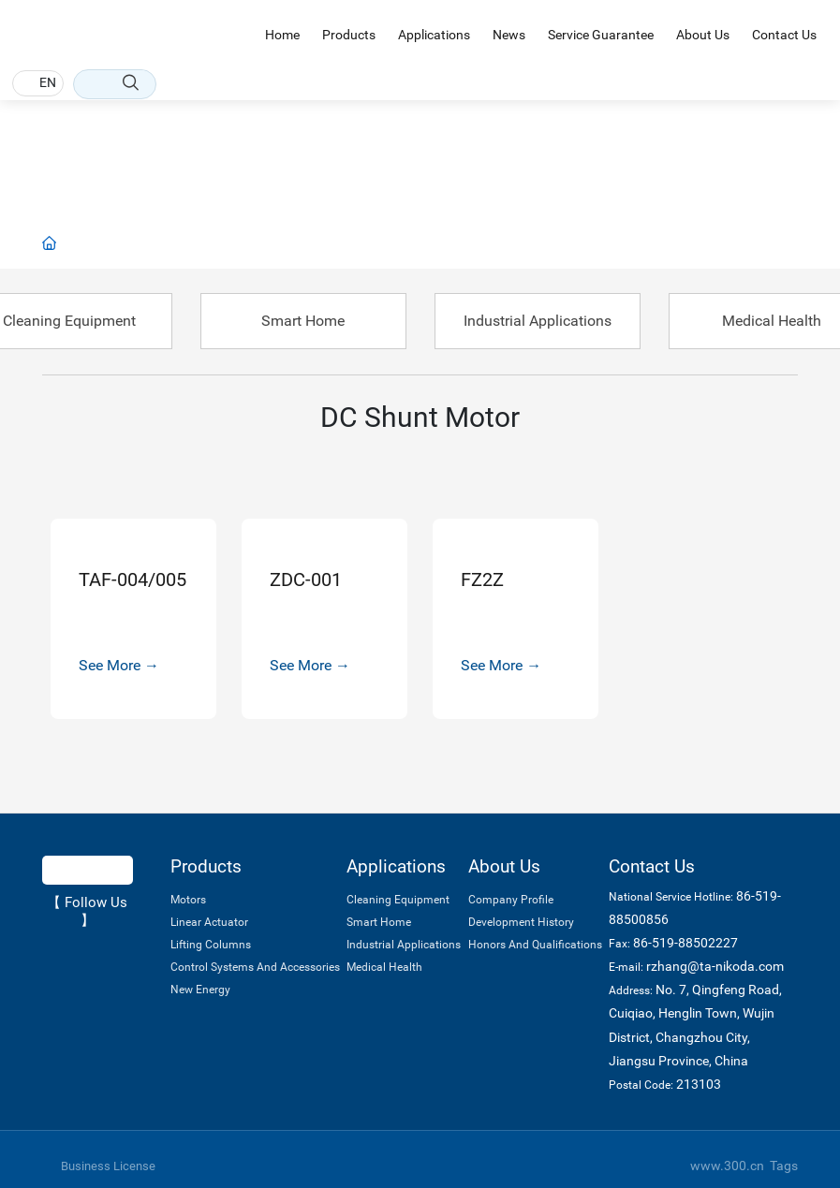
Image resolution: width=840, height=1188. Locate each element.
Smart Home (303, 321)
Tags (784, 1165)
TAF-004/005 (132, 579)
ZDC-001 (306, 579)
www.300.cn (727, 1165)
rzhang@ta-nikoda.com (715, 966)
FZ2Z (482, 579)
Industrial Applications (538, 321)
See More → (119, 665)
